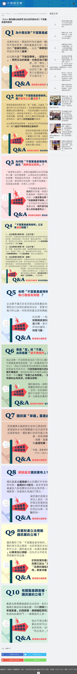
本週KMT (8, 13)
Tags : (3, 648)
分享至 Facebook (10, 654)
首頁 (2, 13)
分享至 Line (32, 660)
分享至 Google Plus (10, 660)
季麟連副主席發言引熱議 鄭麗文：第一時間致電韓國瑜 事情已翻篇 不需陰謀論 (67, 48)
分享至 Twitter (32, 654)
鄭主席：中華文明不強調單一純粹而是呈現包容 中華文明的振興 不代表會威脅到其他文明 (67, 76)
